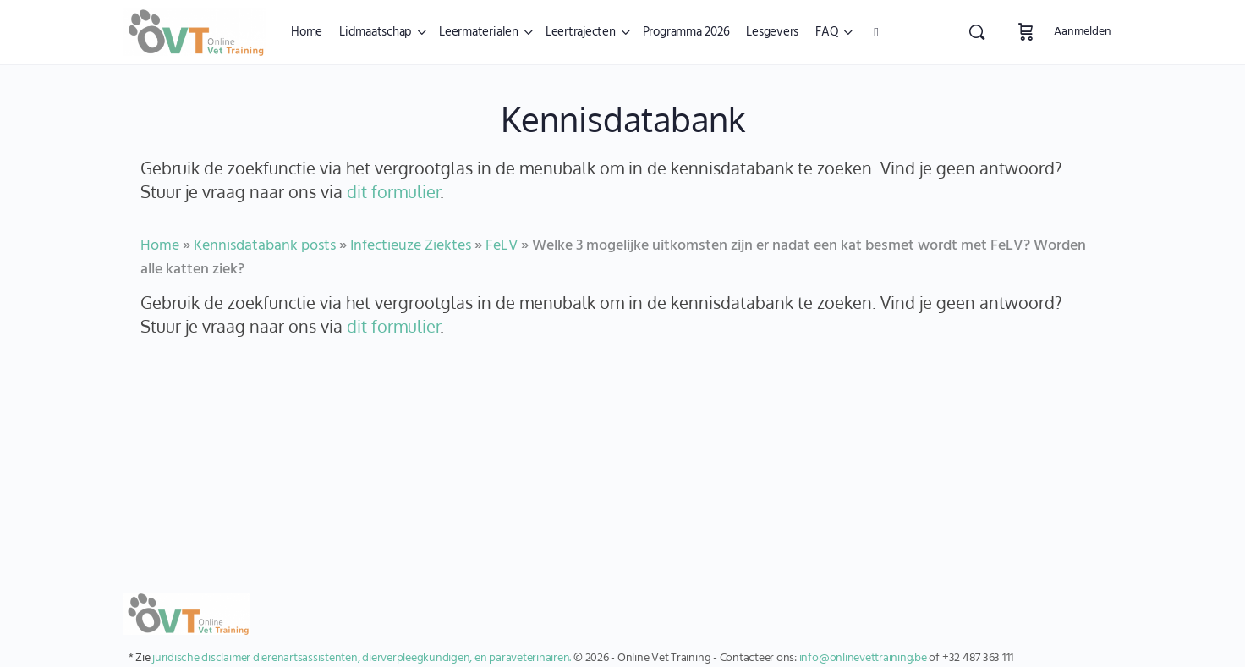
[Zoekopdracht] (977, 32)
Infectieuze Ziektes (410, 246)
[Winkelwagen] (1026, 32)
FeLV (501, 246)
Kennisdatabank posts (265, 246)
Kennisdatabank (623, 118)
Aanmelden (1082, 31)
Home (159, 246)
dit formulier (393, 191)
